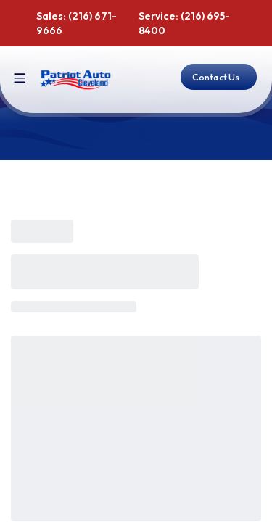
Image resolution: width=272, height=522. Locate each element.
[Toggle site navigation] (20, 78)
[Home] (76, 80)
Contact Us (216, 77)
